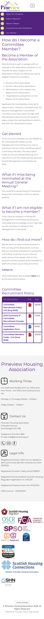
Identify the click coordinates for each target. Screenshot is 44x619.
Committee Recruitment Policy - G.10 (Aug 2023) (13, 308)
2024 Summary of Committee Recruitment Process (13, 318)
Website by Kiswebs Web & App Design (22, 612)
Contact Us (7, 270)
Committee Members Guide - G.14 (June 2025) (13, 337)
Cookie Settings (22, 602)
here (33, 276)
